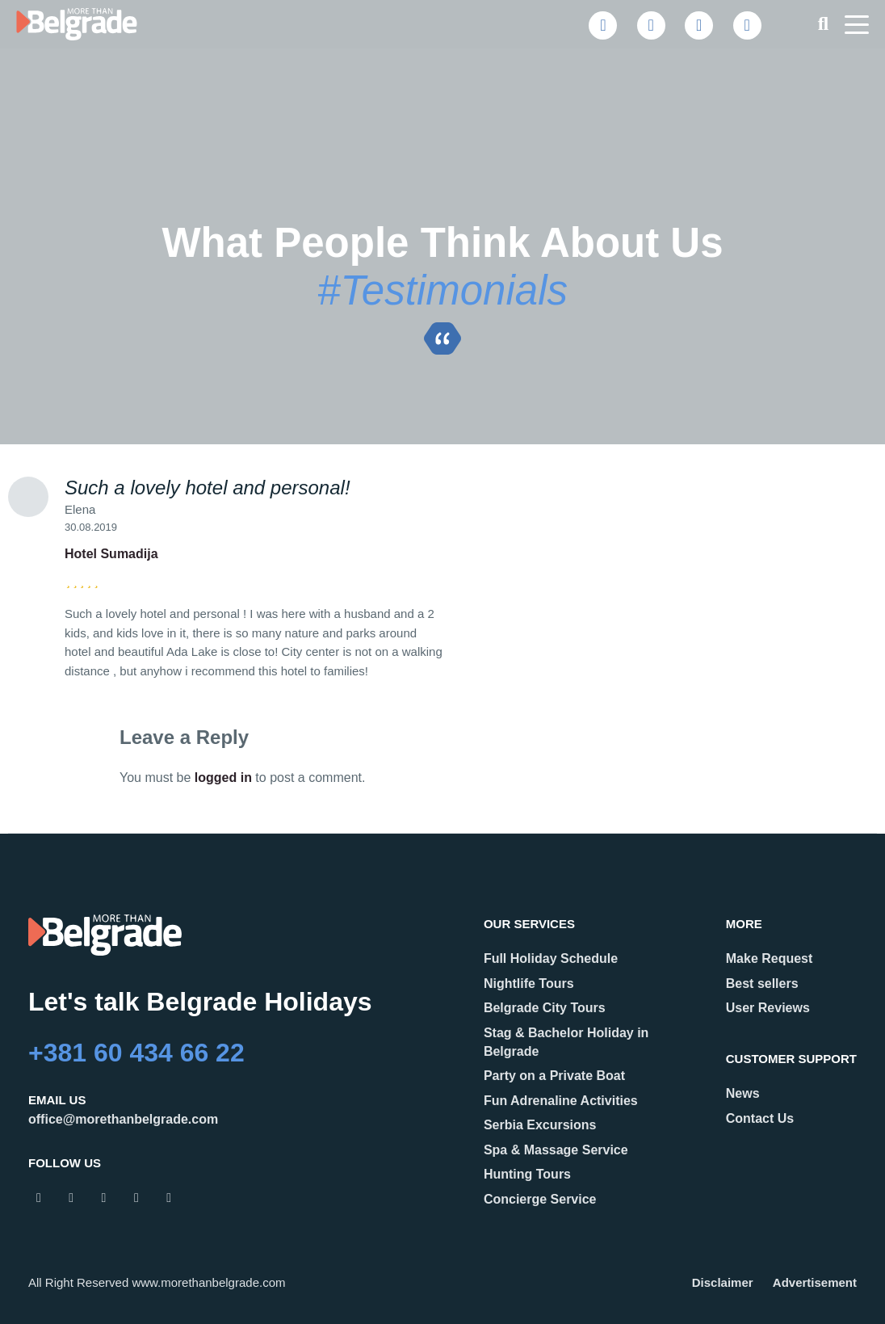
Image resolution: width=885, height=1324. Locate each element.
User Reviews (768, 1008)
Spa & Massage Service (556, 1150)
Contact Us (760, 1118)
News (743, 1093)
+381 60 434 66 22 (136, 1052)
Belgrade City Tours (545, 1008)
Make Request (769, 958)
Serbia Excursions (540, 1125)
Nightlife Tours (529, 983)
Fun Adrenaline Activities (561, 1101)
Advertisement (815, 1282)
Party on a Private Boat (554, 1075)
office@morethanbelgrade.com (123, 1119)
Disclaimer (722, 1282)
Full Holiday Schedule (551, 958)
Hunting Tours (527, 1174)
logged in (223, 777)
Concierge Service (540, 1199)
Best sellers (762, 983)
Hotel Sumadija (111, 554)
